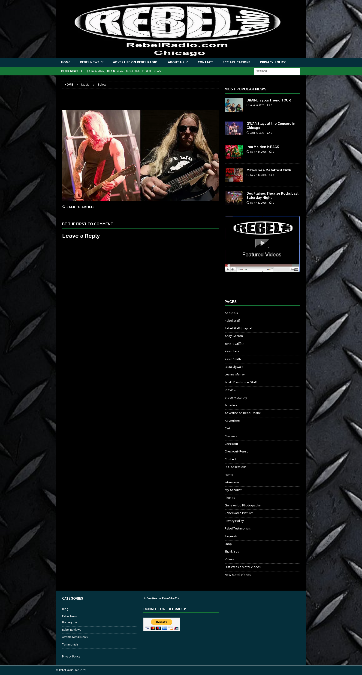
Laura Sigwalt (234, 367)
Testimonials (70, 644)
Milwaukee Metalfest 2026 (269, 170)
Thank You (232, 551)
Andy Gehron (234, 336)
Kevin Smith (233, 359)
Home (65, 62)
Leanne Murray (235, 374)
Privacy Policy (273, 62)
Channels (231, 436)
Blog (65, 609)
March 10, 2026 (258, 203)
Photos (230, 498)
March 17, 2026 (258, 152)
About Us (176, 62)
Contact (205, 62)
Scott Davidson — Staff (241, 382)
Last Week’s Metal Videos (242, 567)
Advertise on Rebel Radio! (135, 62)
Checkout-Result (236, 451)
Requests (231, 536)
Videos (229, 559)
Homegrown (70, 622)
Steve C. (230, 390)
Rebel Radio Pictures (239, 513)
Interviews (232, 482)
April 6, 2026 (257, 105)
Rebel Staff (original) (239, 328)
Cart (227, 428)
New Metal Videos (237, 575)
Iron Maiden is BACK (263, 147)
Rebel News (90, 62)
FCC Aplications (236, 62)
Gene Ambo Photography (243, 505)
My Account (233, 490)
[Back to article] (100, 207)
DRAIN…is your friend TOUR (269, 100)
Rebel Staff (232, 321)
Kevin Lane (232, 351)
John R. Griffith (234, 344)
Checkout (231, 444)
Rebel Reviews (71, 629)
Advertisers (232, 421)
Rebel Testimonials (237, 528)
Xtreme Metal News (74, 637)
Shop (228, 544)
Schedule (231, 405)
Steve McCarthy (236, 398)
